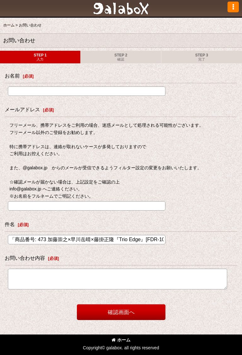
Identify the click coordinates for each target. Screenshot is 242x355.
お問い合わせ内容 (25, 258)
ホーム (121, 339)
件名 (10, 224)
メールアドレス (22, 109)
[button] (233, 7)
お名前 (12, 76)
